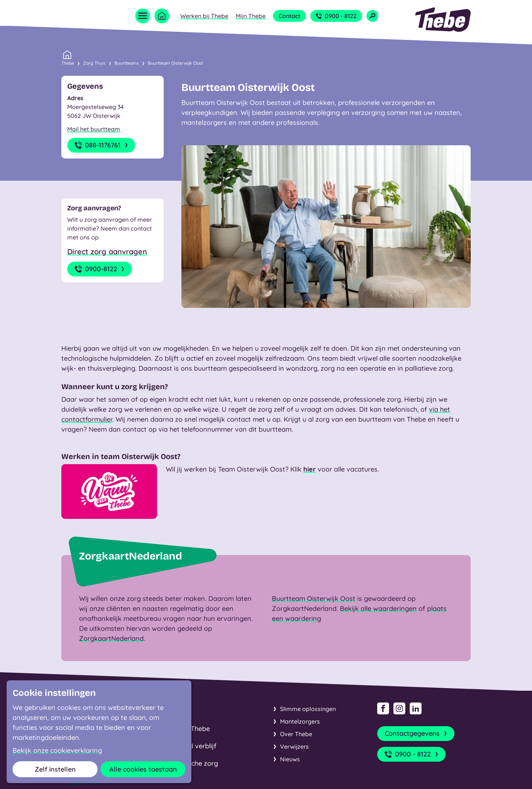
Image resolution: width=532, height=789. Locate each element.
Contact (289, 16)
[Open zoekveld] (372, 16)
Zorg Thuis (94, 63)
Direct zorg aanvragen (107, 251)
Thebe (67, 62)
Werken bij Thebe (204, 16)
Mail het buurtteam (93, 129)
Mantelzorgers (300, 721)
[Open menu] (142, 15)
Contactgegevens (417, 733)
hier (309, 469)
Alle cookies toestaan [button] (143, 769)
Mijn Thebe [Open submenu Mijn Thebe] (251, 16)
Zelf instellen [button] (55, 769)
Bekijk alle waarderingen (378, 608)
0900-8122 (100, 269)
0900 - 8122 (336, 15)
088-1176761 (102, 145)
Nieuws (290, 759)
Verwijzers (294, 746)
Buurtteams (127, 63)
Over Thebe (296, 734)
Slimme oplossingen (308, 709)
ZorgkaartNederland (111, 638)
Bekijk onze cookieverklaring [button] (57, 751)
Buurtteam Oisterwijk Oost (175, 63)
